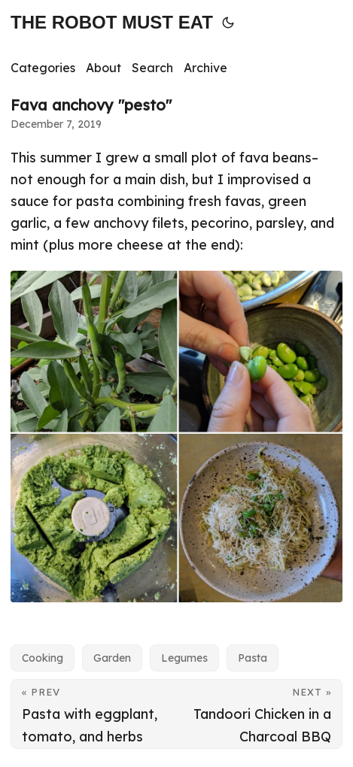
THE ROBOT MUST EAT (112, 22)
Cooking (42, 658)
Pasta (252, 658)
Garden (112, 658)
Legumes (184, 658)
